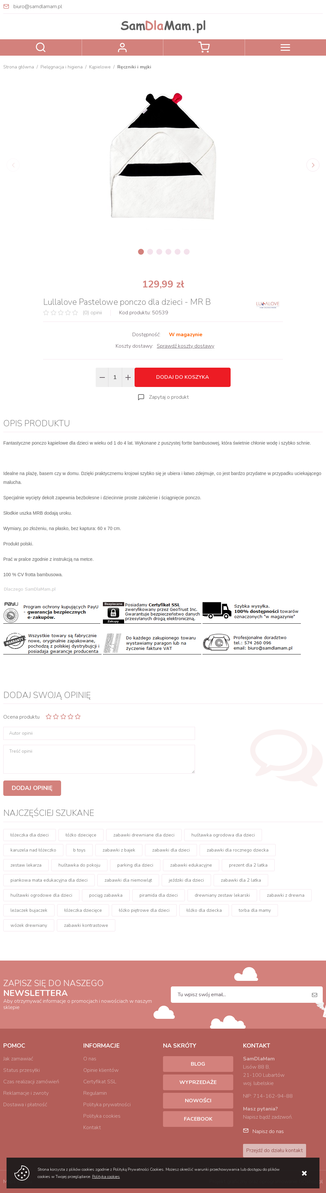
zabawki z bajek (119, 850)
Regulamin (95, 1093)
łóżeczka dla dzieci (29, 835)
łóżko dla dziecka (204, 910)
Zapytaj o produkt (169, 397)
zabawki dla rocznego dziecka (238, 850)
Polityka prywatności (107, 1104)
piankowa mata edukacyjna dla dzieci (49, 880)
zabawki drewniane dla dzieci (143, 835)
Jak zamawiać (18, 1058)
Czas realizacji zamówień (31, 1081)
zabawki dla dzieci (171, 850)
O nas (89, 1058)
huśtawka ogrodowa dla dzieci (223, 835)
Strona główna (18, 67)
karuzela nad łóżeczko (33, 850)
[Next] (312, 165)
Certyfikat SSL (99, 1081)
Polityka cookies (102, 1116)
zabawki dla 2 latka (241, 880)
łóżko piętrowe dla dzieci (144, 910)
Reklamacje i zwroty (26, 1093)
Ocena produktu (21, 717)
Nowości (198, 1100)
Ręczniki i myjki (134, 67)
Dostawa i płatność (25, 1104)
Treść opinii (20, 751)
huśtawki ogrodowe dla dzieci (41, 895)
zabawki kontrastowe (86, 925)
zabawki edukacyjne (191, 865)
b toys (79, 850)
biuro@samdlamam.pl (37, 6)
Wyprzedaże (198, 1082)
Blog (198, 1064)
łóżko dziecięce (81, 835)
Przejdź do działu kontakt (274, 1150)
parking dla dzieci (135, 865)
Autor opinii (21, 733)
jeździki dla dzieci (186, 880)
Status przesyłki (21, 1070)
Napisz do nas (268, 1131)
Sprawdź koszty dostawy (185, 346)
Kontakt (92, 1127)
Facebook (198, 1119)
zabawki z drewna (285, 895)
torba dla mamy (255, 910)
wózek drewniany (28, 925)
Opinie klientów (101, 1070)
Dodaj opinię (32, 788)
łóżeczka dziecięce (83, 910)
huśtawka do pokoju (79, 865)
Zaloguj (122, 47)
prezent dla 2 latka (248, 865)
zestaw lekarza (25, 865)
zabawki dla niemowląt (128, 880)
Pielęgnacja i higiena (62, 67)
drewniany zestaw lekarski (222, 895)
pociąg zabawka (105, 895)
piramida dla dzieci (158, 895)
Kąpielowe (100, 67)
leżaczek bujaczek (28, 910)
